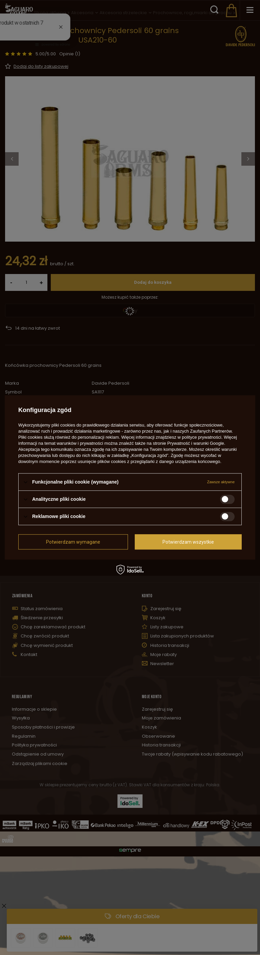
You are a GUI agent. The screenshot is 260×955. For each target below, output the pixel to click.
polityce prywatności (201, 437)
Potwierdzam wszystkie (188, 542)
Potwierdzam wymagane (73, 542)
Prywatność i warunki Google (195, 443)
